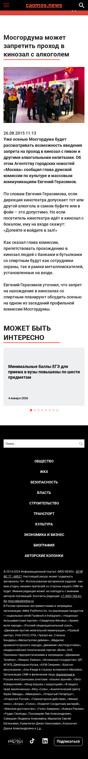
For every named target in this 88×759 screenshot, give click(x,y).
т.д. (39, 728)
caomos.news (44, 5)
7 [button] (53, 410)
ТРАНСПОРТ (44, 513)
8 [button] (57, 410)
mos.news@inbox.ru (21, 601)
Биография (44, 545)
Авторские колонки (44, 555)
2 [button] (35, 410)
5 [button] (46, 410)
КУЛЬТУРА (44, 524)
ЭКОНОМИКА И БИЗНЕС (44, 534)
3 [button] (38, 410)
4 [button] (42, 410)
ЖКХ (44, 471)
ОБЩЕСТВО (44, 461)
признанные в (65, 674)
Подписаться (68, 741)
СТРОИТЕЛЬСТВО (44, 503)
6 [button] (50, 410)
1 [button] (31, 410)
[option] (44, 377)
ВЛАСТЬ (44, 492)
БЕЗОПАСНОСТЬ (44, 482)
